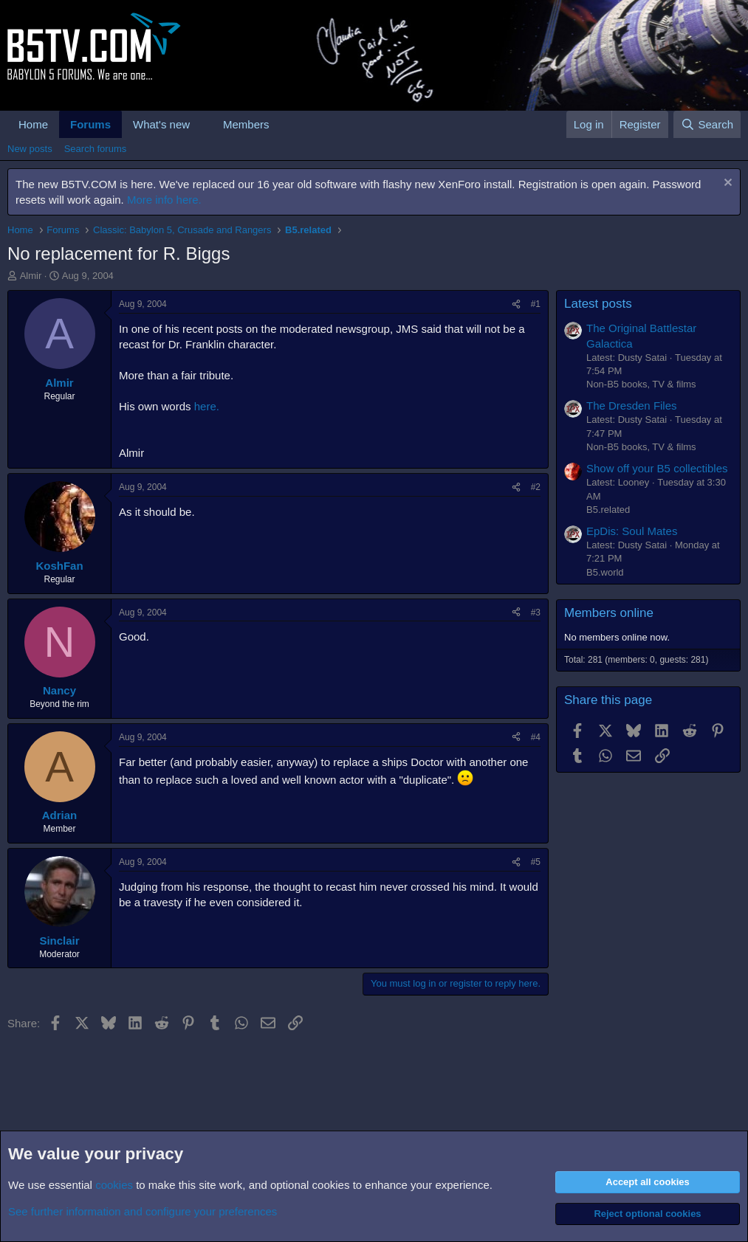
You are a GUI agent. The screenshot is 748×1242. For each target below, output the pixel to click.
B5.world (605, 572)
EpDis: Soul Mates (631, 531)
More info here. (164, 199)
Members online (608, 613)
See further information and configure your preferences (142, 1211)
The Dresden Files (631, 405)
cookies (114, 1185)
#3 (536, 612)
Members (246, 124)
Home (33, 124)
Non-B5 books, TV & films (641, 384)
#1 (536, 304)
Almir (31, 275)
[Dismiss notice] (726, 184)
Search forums (95, 148)
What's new (161, 124)
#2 (536, 487)
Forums (90, 124)
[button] (201, 124)
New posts (29, 148)
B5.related (608, 509)
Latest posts (598, 304)
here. (206, 406)
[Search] (707, 124)
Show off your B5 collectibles (657, 468)
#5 (536, 862)
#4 (536, 737)
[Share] (516, 304)
